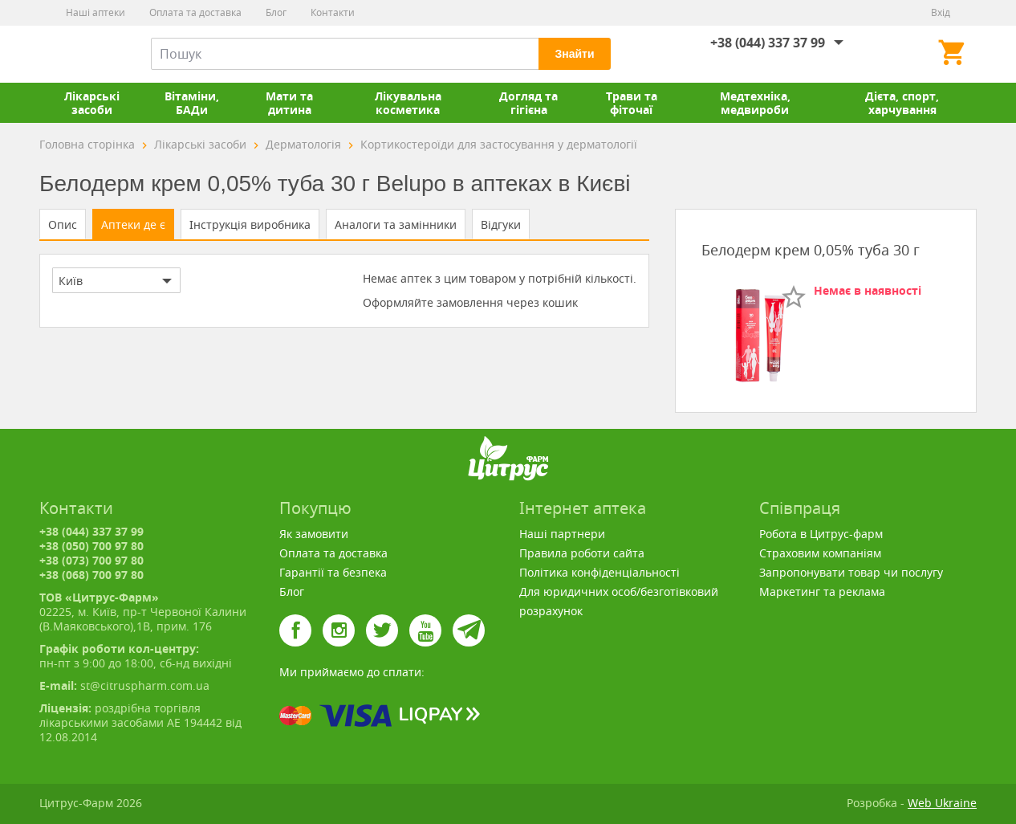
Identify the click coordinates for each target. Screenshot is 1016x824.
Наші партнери (562, 533)
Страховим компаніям (820, 553)
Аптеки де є (133, 224)
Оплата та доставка (195, 12)
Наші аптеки (95, 12)
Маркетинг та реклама (822, 591)
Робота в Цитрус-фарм (821, 533)
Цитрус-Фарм (77, 53)
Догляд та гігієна (528, 102)
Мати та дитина (289, 102)
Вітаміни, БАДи (192, 102)
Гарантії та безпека (333, 572)
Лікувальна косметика (408, 102)
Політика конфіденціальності (599, 572)
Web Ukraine (942, 802)
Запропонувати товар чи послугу (851, 572)
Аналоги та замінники (396, 224)
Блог (276, 12)
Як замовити (313, 533)
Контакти (333, 12)
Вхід (940, 12)
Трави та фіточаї (631, 102)
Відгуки (501, 224)
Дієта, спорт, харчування (902, 102)
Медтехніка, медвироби (755, 102)
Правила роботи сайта (581, 553)
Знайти (574, 53)
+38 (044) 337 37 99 (767, 42)
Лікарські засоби (92, 102)
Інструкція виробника (250, 224)
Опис (62, 224)
